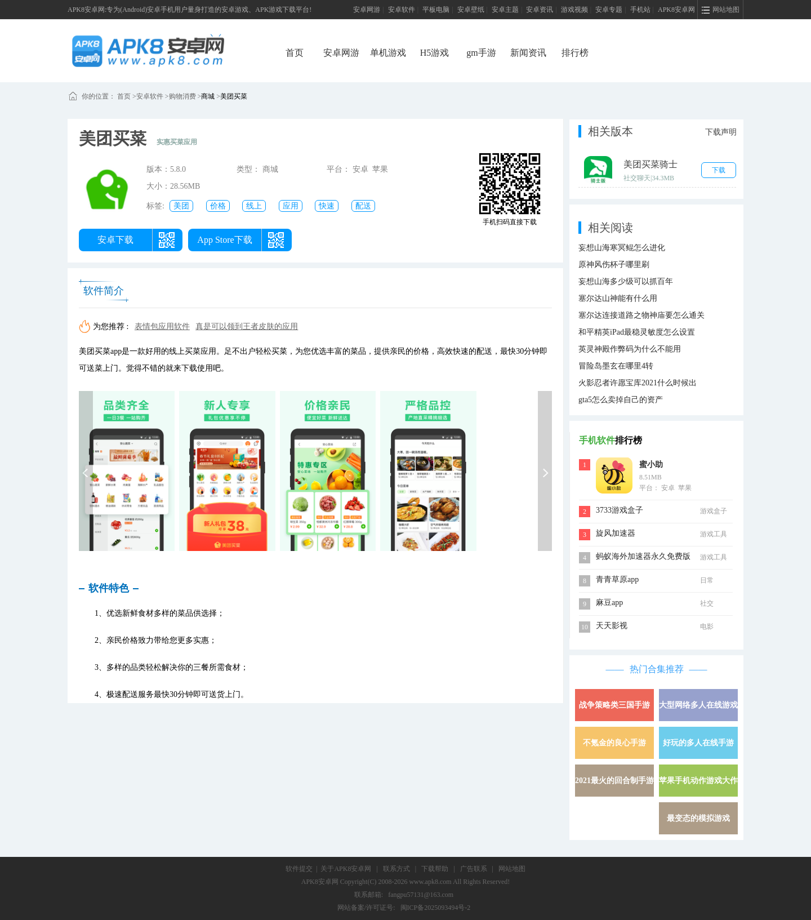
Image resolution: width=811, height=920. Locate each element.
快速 (327, 206)
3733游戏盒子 (619, 510)
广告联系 (473, 869)
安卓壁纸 (470, 10)
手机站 (640, 10)
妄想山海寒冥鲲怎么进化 (621, 247)
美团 (181, 206)
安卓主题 (505, 10)
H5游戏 (434, 52)
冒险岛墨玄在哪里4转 (615, 366)
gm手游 (481, 52)
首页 (295, 52)
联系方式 (396, 869)
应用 (290, 206)
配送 (363, 206)
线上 (254, 206)
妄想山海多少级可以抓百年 (625, 281)
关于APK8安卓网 (345, 869)
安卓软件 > (152, 96)
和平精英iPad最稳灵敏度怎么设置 (636, 332)
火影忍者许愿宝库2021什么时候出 (637, 383)
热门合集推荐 (657, 669)
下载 (718, 170)
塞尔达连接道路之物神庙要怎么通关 (641, 315)
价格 (218, 206)
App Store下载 (224, 240)
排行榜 (575, 52)
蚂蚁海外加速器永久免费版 (643, 556)
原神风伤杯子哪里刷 (613, 264)
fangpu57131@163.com (420, 895)
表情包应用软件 (162, 326)
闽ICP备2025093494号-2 (435, 908)
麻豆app (609, 602)
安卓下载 (115, 240)
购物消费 (182, 96)
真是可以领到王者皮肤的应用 (246, 326)
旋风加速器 (615, 533)
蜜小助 (651, 464)
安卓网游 (366, 10)
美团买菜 (233, 96)
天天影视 (611, 625)
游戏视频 (574, 10)
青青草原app (617, 579)
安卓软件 (401, 10)
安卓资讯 (539, 10)
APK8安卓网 (676, 10)
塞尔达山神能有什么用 (617, 298)
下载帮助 (434, 869)
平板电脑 (435, 10)
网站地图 (511, 869)
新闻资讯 (528, 52)
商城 (208, 96)
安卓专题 (608, 10)
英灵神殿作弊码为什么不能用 (629, 349)
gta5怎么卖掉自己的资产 (620, 399)
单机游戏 (388, 52)
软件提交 (299, 869)
